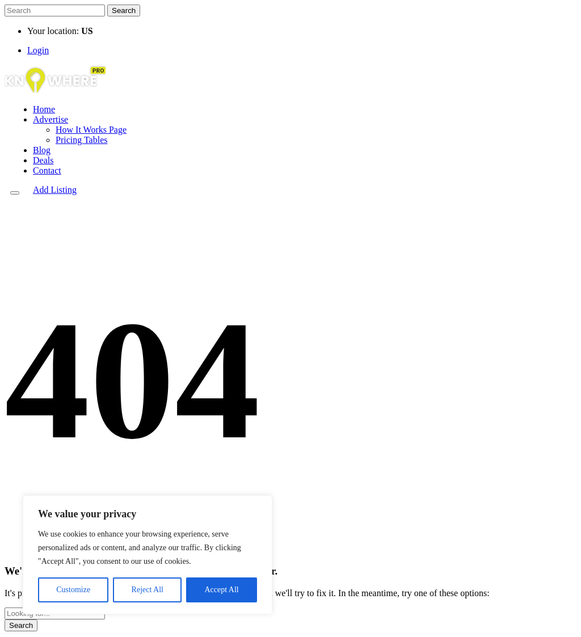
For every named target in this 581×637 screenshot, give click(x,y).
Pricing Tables (81, 140)
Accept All (221, 589)
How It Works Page (91, 129)
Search (124, 10)
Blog (41, 150)
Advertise (50, 119)
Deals (43, 160)
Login (38, 50)
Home (44, 109)
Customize (73, 589)
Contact (47, 170)
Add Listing (55, 190)
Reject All (147, 589)
